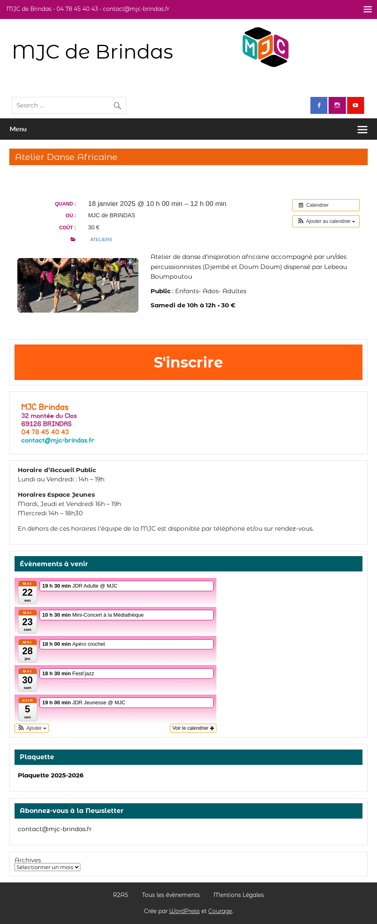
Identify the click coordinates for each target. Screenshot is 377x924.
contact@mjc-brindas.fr (55, 829)
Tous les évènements (171, 895)
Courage (220, 911)
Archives (28, 860)
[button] (326, 221)
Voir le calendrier (193, 728)
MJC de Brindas (92, 51)
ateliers (101, 239)
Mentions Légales (239, 895)
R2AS (120, 895)
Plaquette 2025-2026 (51, 775)
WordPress (184, 911)
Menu (18, 128)
